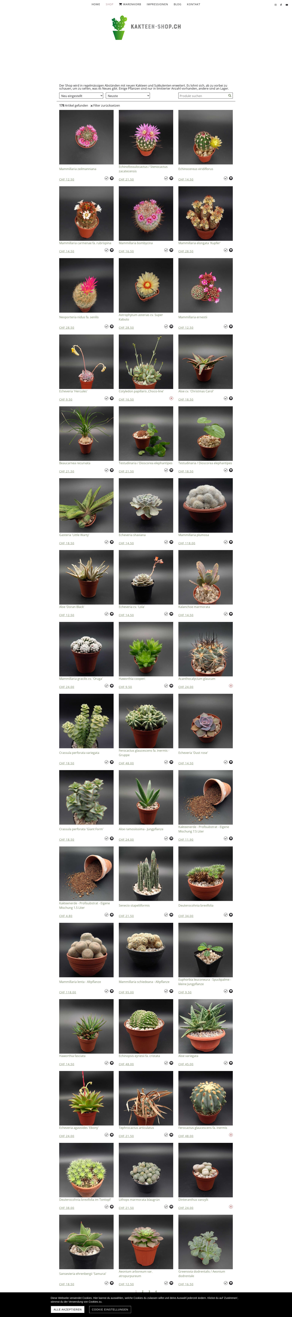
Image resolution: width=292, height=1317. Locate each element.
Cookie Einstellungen (110, 1309)
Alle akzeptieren (68, 1309)
